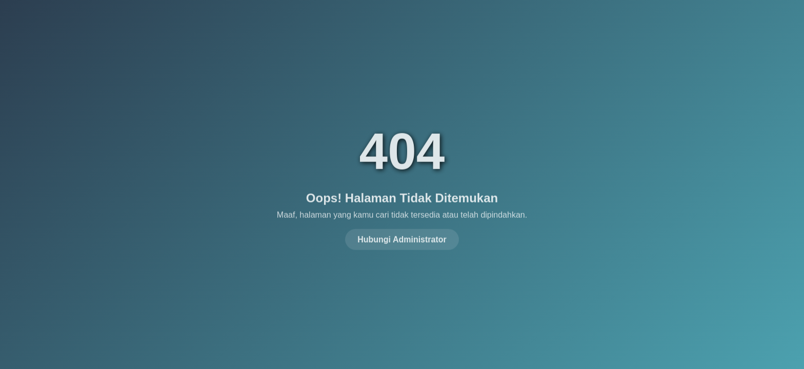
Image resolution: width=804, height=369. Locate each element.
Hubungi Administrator (402, 238)
